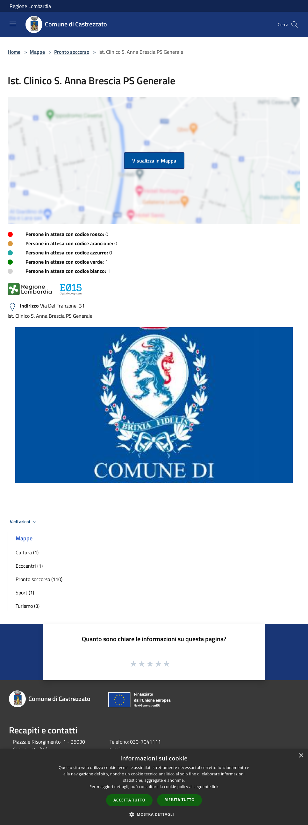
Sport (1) (25, 592)
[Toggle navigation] (13, 24)
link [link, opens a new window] (215, 786)
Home (14, 52)
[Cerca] (294, 24)
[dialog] (154, 787)
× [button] (300, 755)
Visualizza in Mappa (154, 160)
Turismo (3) (27, 606)
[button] (154, 814)
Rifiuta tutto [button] (179, 799)
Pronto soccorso (71, 52)
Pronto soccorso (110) (39, 579)
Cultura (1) (27, 552)
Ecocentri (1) (29, 566)
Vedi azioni (24, 522)
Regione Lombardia (30, 6)
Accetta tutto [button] (129, 800)
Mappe (37, 52)
